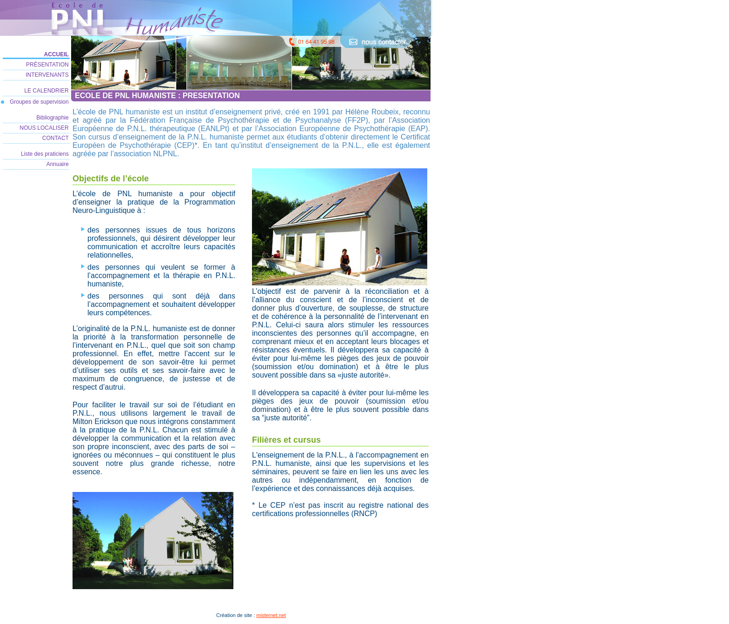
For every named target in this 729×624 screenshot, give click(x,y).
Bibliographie (53, 117)
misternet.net (271, 615)
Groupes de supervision (40, 102)
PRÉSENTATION (48, 64)
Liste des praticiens (45, 154)
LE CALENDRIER (47, 90)
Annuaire (58, 164)
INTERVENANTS (48, 75)
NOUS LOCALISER (45, 128)
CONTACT (56, 138)
